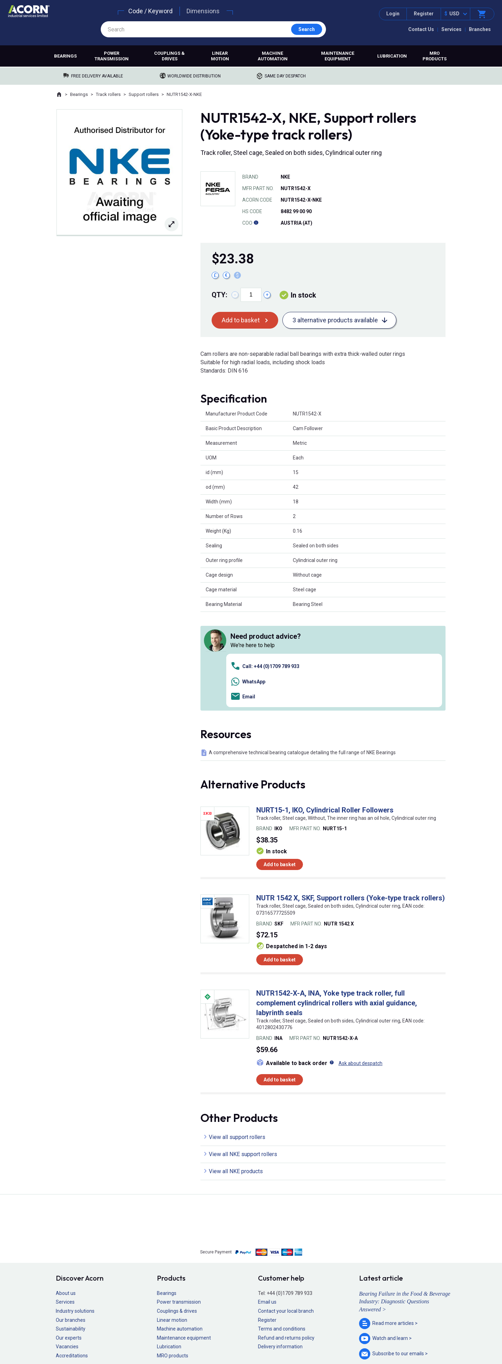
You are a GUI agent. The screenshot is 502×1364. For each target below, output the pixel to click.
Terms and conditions (281, 1230)
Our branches (70, 1221)
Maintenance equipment (337, 56)
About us (66, 1194)
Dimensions (203, 11)
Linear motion (220, 56)
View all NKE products (236, 1072)
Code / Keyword (150, 11)
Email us (267, 1203)
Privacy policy (228, 1338)
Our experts (69, 1239)
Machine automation (273, 56)
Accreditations (72, 1257)
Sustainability (70, 1230)
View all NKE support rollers (243, 1055)
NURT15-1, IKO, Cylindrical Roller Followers (325, 711)
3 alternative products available (335, 320)
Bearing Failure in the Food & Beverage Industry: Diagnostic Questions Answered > (404, 1203)
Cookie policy (258, 1338)
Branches (480, 29)
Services (451, 29)
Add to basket (241, 320)
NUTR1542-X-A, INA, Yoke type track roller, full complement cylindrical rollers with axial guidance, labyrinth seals (336, 904)
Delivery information (280, 1248)
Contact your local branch (286, 1212)
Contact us (446, 1345)
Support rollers (144, 94)
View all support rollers (237, 1038)
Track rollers (108, 94)
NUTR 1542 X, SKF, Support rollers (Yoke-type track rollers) (350, 799)
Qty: (219, 295)
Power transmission (111, 56)
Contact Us (421, 29)
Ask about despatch (360, 964)
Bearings (65, 56)
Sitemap (204, 1338)
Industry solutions (75, 1212)
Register (424, 13)
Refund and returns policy (286, 1239)
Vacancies (67, 1248)
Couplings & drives (169, 56)
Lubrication (392, 56)
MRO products (435, 56)
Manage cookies (290, 1338)
